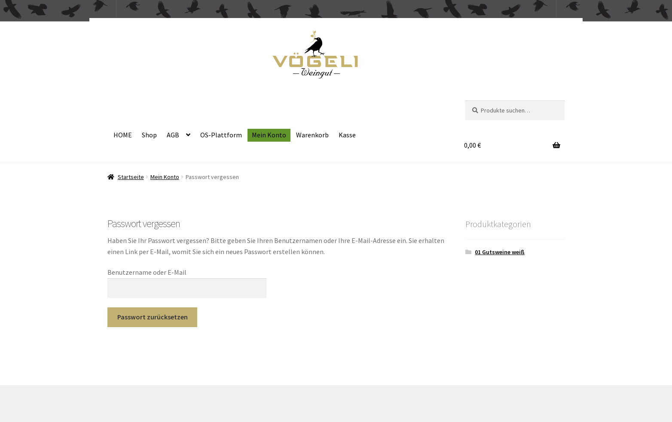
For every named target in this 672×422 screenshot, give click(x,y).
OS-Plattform (221, 135)
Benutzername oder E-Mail (146, 272)
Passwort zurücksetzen (152, 317)
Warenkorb (312, 135)
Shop (149, 135)
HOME (122, 135)
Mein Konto (269, 135)
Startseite (131, 177)
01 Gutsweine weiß (500, 252)
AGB (173, 135)
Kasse (347, 135)
